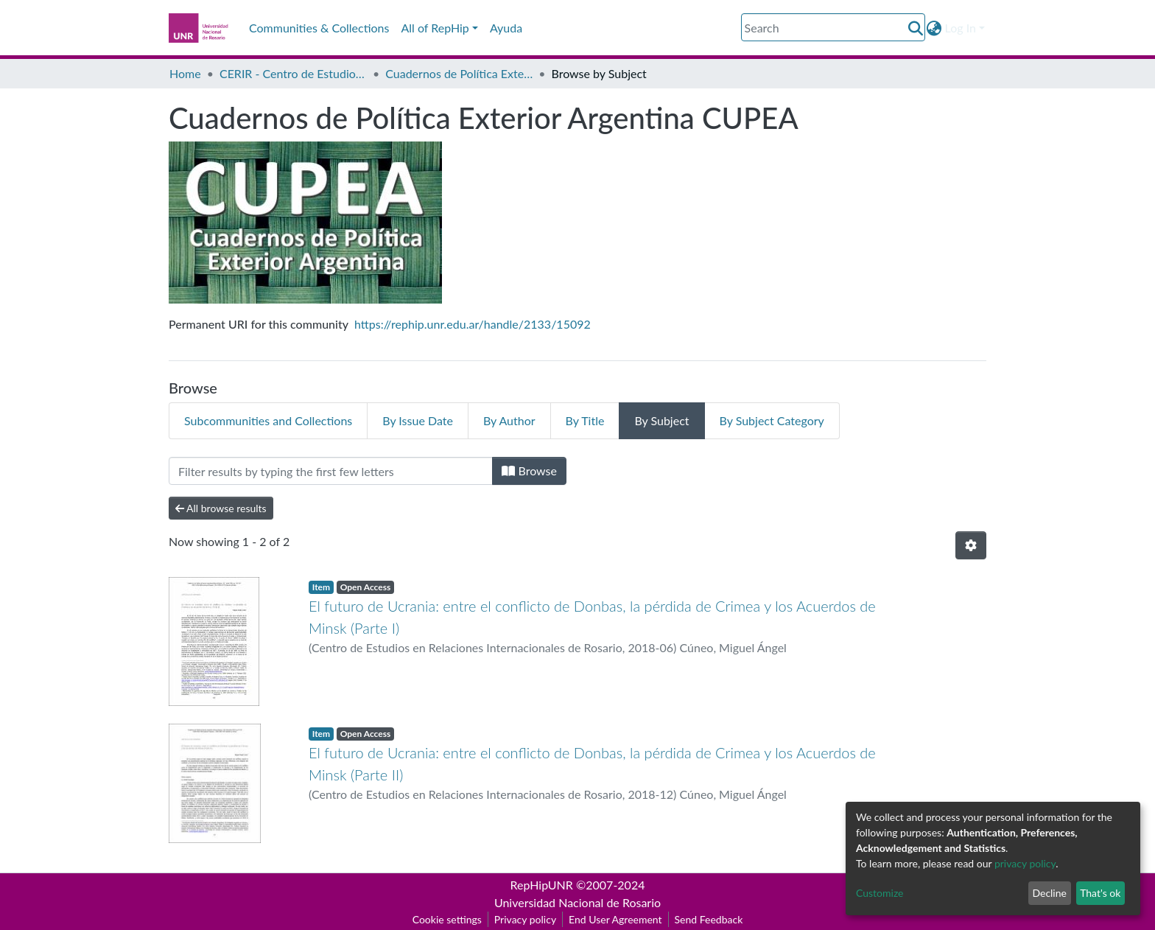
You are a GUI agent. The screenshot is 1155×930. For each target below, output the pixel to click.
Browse (529, 471)
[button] (934, 28)
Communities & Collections (319, 28)
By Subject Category (772, 420)
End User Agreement (615, 919)
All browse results (221, 508)
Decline (1049, 893)
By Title (585, 420)
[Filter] (331, 471)
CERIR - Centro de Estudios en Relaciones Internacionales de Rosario (293, 73)
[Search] (833, 27)
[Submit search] (916, 28)
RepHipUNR (541, 885)
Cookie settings (447, 919)
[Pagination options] (970, 545)
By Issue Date (417, 420)
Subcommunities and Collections (268, 420)
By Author (509, 420)
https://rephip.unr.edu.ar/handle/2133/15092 (472, 324)
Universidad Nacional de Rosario (577, 902)
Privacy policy (525, 919)
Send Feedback (709, 919)
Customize (880, 893)
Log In (960, 28)
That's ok (1100, 893)
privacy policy (1025, 863)
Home (185, 73)
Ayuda (506, 28)
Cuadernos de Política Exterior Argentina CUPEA (459, 73)
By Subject (661, 420)
